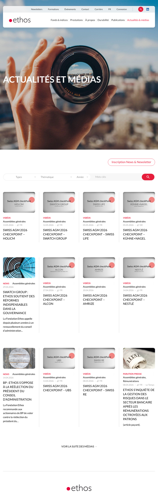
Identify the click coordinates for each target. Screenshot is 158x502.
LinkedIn (147, 9)
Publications (118, 20)
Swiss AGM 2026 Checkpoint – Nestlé (135, 300)
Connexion (122, 9)
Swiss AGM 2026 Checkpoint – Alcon (55, 300)
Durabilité (103, 20)
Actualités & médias (138, 20)
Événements (70, 9)
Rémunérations (131, 381)
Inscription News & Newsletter (131, 162)
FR (109, 9)
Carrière (99, 9)
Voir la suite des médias (77, 446)
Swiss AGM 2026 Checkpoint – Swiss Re (98, 390)
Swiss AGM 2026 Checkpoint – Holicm (15, 234)
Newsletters (36, 9)
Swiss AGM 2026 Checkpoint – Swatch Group (55, 234)
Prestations (76, 20)
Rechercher (140, 9)
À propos (90, 20)
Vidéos (7, 218)
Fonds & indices (59, 20)
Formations (53, 9)
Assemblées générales (14, 221)
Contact (85, 9)
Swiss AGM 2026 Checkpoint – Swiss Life (98, 234)
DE (141, 225)
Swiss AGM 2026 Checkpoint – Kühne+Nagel (135, 234)
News (6, 284)
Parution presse (132, 374)
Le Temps (150, 385)
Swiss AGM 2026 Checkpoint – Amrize (95, 300)
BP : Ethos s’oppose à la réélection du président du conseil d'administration (18, 391)
